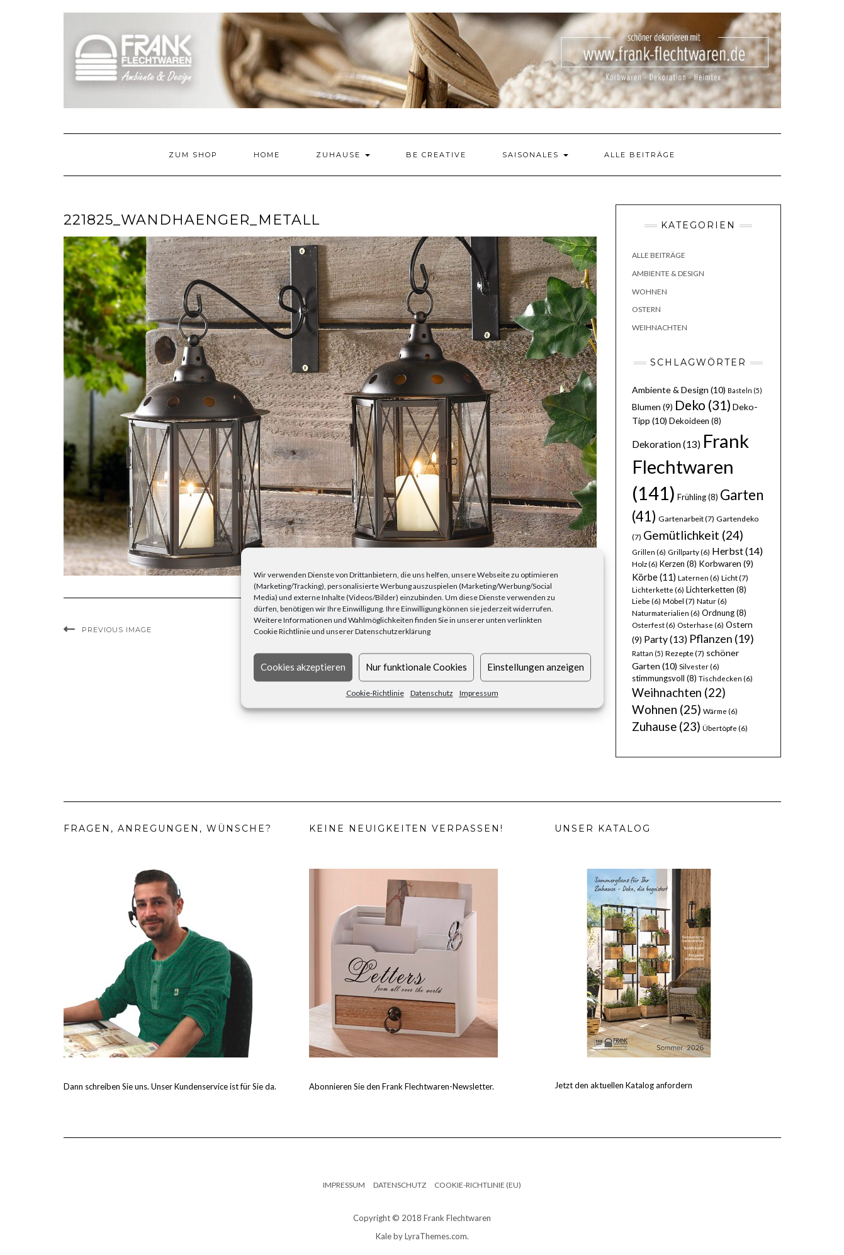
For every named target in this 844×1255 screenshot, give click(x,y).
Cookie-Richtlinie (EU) (477, 1185)
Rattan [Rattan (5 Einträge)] (647, 653)
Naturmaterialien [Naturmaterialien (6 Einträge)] (666, 613)
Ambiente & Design (668, 273)
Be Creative (436, 154)
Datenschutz (431, 693)
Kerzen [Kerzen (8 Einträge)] (678, 564)
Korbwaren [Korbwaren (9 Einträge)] (726, 564)
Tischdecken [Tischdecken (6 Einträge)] (726, 678)
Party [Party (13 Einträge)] (665, 639)
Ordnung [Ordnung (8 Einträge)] (724, 613)
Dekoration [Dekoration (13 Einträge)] (666, 444)
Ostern (646, 309)
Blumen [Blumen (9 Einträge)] (652, 407)
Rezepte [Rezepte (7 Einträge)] (684, 653)
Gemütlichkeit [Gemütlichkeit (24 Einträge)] (693, 535)
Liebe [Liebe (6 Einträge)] (646, 601)
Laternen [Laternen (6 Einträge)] (698, 578)
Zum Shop (193, 154)
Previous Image (117, 629)
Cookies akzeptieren (303, 666)
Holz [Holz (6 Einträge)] (645, 564)
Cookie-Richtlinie (375, 693)
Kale (383, 1236)
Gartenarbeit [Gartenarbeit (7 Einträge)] (686, 518)
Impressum (478, 693)
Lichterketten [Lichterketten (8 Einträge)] (716, 589)
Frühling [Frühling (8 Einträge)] (697, 497)
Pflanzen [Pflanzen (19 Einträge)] (721, 638)
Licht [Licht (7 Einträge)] (734, 578)
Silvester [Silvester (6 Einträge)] (699, 666)
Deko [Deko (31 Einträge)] (703, 405)
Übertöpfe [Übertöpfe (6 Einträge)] (725, 728)
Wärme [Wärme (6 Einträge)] (720, 711)
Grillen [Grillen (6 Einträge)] (649, 552)
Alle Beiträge (639, 154)
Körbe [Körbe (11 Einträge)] (654, 577)
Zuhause (343, 154)
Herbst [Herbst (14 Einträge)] (737, 551)
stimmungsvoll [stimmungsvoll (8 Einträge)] (664, 678)
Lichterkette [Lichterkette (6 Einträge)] (658, 590)
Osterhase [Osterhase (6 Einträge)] (700, 625)
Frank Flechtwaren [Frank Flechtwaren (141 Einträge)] (690, 467)
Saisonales (535, 154)
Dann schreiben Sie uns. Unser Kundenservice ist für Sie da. (170, 1086)
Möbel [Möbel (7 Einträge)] (679, 601)
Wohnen (649, 291)
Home (267, 154)
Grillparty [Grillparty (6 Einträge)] (689, 552)
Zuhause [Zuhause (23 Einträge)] (666, 726)
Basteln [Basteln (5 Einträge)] (745, 390)
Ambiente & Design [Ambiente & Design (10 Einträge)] (679, 389)
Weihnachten (659, 327)
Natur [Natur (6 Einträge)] (712, 601)
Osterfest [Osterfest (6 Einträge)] (653, 625)
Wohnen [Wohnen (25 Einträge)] (666, 709)
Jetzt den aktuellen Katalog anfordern (623, 1085)
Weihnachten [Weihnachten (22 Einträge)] (679, 693)
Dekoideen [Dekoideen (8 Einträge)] (695, 421)
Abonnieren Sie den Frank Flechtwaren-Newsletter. (401, 1086)
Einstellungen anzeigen (535, 666)
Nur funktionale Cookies (416, 666)
